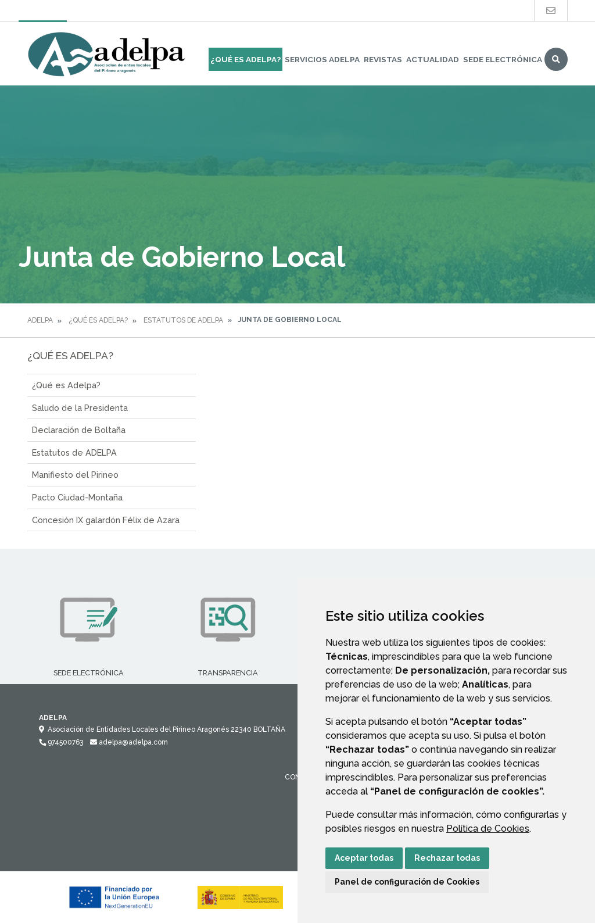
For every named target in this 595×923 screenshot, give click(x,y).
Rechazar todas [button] (447, 858)
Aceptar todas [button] (364, 858)
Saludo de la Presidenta (80, 408)
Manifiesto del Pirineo (75, 475)
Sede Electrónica (502, 59)
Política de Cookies (487, 828)
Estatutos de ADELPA (183, 320)
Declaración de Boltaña (79, 430)
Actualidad (432, 59)
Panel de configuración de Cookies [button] (407, 881)
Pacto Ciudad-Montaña (77, 497)
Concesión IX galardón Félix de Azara (106, 520)
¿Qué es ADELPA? (245, 59)
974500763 (61, 742)
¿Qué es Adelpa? (66, 385)
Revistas (383, 59)
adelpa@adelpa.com (129, 742)
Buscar (556, 59)
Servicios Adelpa (322, 59)
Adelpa (40, 320)
